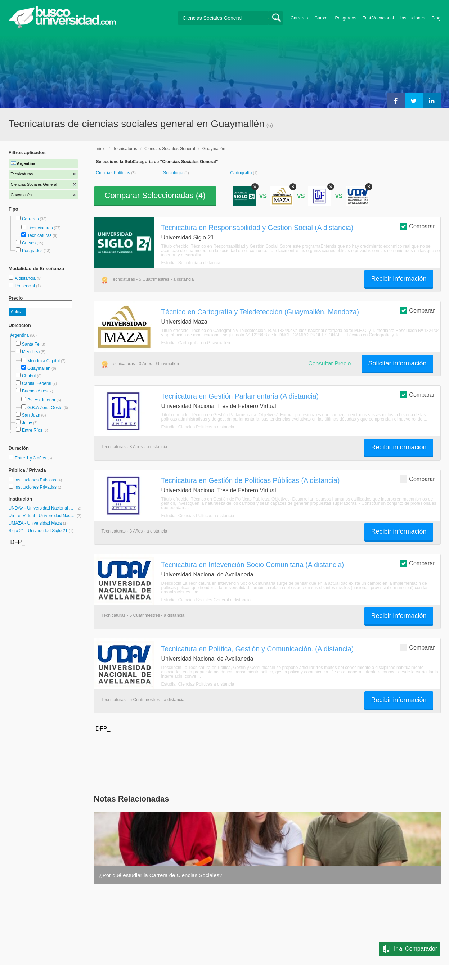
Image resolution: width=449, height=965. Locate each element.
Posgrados (345, 18)
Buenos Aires (35, 391)
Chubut (29, 375)
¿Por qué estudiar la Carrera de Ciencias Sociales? (161, 875)
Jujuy (27, 422)
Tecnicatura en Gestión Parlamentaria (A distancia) (240, 396)
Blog (436, 18)
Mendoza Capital (43, 360)
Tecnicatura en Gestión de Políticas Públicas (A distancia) (250, 480)
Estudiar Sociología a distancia (190, 262)
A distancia (26, 278)
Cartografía (241, 172)
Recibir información (398, 278)
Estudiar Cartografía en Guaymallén (195, 342)
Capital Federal (36, 383)
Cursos (321, 18)
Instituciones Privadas (38, 487)
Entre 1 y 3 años (31, 458)
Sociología (173, 172)
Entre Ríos (32, 430)
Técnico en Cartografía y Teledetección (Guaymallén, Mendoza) (260, 312)
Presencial (25, 285)
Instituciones (412, 18)
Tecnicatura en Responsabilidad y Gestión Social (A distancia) (257, 228)
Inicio (101, 148)
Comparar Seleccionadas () (155, 195)
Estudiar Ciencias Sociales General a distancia (206, 599)
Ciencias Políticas (113, 172)
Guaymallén (38, 368)
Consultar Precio (329, 363)
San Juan (31, 415)
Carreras (299, 18)
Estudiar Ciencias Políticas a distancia (197, 427)
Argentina (20, 335)
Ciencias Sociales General (169, 148)
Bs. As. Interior (41, 400)
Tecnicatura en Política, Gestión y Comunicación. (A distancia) (257, 649)
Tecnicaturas (39, 235)
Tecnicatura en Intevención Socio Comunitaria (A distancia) (252, 565)
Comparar (417, 226)
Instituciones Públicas (38, 479)
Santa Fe (31, 344)
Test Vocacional (378, 18)
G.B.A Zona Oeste (44, 407)
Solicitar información (397, 363)
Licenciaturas (40, 227)
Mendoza (31, 351)
